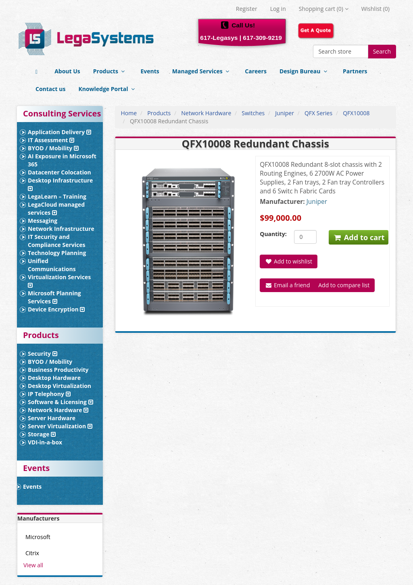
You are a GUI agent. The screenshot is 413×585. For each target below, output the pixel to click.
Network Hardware (58, 410)
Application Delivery (59, 132)
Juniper (284, 113)
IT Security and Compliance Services (57, 241)
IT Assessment (51, 140)
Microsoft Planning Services (54, 297)
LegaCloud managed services (56, 208)
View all (33, 565)
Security (42, 353)
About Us (67, 71)
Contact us (50, 89)
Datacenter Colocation (59, 172)
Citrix (32, 553)
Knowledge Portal (108, 89)
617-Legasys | (220, 37)
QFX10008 (356, 113)
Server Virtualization (60, 426)
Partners (355, 71)
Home (129, 113)
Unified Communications (52, 265)
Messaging (42, 220)
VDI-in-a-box (45, 442)
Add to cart (359, 237)
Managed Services (202, 71)
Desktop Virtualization (59, 386)
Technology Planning (57, 253)
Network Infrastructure (61, 228)
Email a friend (287, 285)
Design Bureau (305, 71)
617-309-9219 (262, 37)
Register (246, 8)
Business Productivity (58, 369)
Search (382, 51)
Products (110, 71)
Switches (253, 113)
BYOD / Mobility (53, 148)
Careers (256, 71)
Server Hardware (51, 418)
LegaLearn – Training (57, 196)
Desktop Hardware (54, 378)
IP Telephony (49, 394)
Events (149, 71)
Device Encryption (56, 309)
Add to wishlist (288, 261)
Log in (278, 8)
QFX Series (318, 113)
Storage (42, 434)
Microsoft (37, 537)
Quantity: (271, 234)
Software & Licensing (60, 402)
